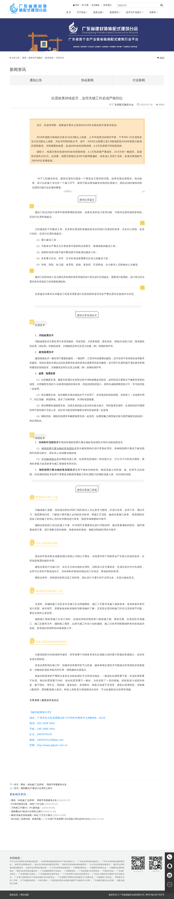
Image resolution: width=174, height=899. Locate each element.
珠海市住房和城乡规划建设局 (74, 864)
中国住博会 (42, 880)
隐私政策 (14, 895)
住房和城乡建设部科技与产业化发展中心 (58, 861)
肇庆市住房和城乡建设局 (26, 871)
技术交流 (49, 58)
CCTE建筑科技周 (27, 880)
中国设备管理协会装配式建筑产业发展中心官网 (70, 880)
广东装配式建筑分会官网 (103, 880)
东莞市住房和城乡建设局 (36, 868)
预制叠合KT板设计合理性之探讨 (36, 788)
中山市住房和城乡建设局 (100, 864)
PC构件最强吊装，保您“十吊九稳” (28, 804)
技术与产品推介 (134, 12)
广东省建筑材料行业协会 (50, 871)
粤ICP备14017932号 (155, 895)
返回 (160, 58)
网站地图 (25, 895)
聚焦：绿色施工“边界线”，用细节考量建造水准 (43, 784)
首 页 (68, 12)
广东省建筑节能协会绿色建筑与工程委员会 (75, 877)
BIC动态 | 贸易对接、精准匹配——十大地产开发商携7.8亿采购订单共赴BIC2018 (50, 819)
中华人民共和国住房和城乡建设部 (24, 861)
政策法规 (98, 12)
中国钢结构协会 (79, 868)
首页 (24, 58)
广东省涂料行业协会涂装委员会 (76, 874)
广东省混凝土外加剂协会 (89, 871)
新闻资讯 (115, 12)
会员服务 (95, 5)
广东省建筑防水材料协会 (49, 874)
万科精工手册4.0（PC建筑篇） (26, 807)
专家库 (153, 12)
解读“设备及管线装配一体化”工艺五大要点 (32, 815)
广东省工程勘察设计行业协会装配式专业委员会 (34, 877)
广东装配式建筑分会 (123, 104)
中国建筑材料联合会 (98, 868)
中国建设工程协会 (104, 877)
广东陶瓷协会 (70, 871)
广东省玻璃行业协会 (27, 874)
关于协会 (82, 12)
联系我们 (107, 5)
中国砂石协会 (108, 871)
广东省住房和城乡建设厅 (88, 861)
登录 (76, 5)
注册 (85, 5)
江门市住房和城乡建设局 (60, 868)
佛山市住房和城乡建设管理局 (47, 864)
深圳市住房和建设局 (23, 864)
